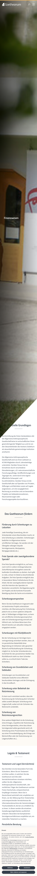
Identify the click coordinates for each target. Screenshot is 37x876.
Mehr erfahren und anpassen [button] (18, 872)
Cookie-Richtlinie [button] (29, 837)
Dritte (10, 842)
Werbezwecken (13, 848)
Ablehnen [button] (10, 867)
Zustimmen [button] (27, 867)
